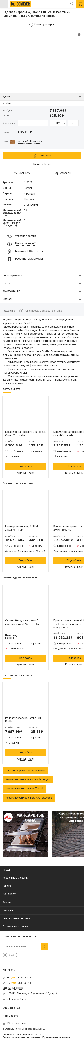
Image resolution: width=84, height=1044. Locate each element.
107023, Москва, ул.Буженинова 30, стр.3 (32, 994)
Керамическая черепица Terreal (24, 789)
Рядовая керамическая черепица (25, 770)
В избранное (16, 451)
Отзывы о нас (11, 1008)
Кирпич (7, 902)
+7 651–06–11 (17, 983)
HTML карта (10, 1016)
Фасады (8, 910)
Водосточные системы (16, 918)
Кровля (7, 870)
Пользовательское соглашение (21, 1038)
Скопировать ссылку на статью (44, 311)
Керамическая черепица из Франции (28, 779)
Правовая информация (56, 1038)
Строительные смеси (15, 927)
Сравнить (36, 451)
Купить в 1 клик (42, 164)
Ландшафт (9, 894)
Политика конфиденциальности (22, 1034)
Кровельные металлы (15, 878)
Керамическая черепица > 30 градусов (29, 798)
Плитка (7, 886)
